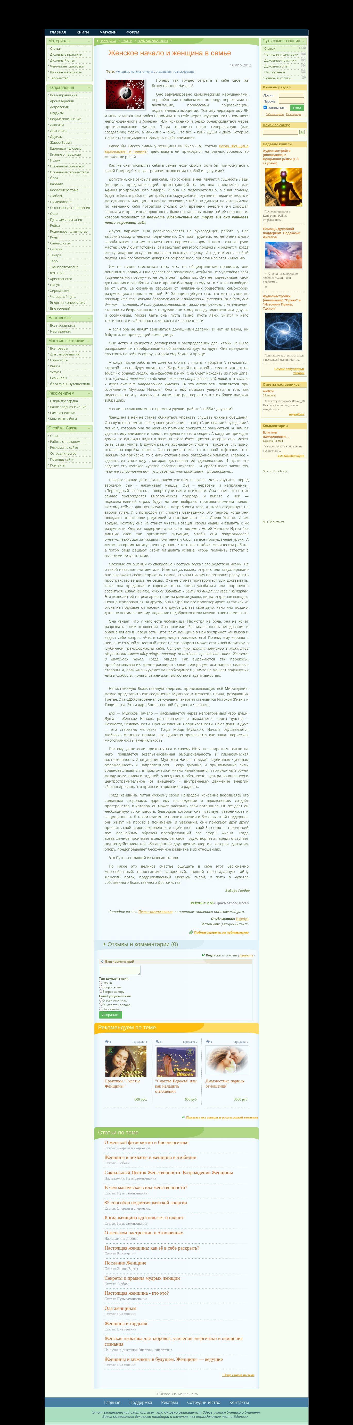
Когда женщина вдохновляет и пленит (144, 1217)
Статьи (55, 48)
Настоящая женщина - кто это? (137, 1293)
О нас (54, 435)
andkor (268, 391)
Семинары (58, 378)
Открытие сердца (64, 400)
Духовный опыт (63, 60)
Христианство (61, 278)
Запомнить (277, 107)
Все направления (63, 95)
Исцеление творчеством (69, 172)
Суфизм (56, 249)
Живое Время (61, 142)
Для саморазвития (64, 354)
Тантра (55, 255)
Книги (83, 32)
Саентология (60, 243)
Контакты (57, 465)
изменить (246, 955)
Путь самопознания (66, 219)
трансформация (184, 71)
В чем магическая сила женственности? (146, 1187)
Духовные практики (66, 54)
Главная (58, 32)
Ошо (54, 213)
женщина (122, 71)
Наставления (60, 331)
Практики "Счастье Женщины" (123, 1084)
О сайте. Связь (62, 428)
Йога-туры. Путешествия (70, 383)
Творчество (59, 78)
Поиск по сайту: (276, 125)
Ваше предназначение (68, 406)
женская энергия (142, 71)
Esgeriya (242, 918)
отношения (163, 71)
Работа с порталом (65, 441)
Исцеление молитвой (67, 166)
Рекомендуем (61, 393)
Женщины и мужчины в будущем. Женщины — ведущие (164, 1359)
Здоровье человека (65, 148)
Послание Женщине (125, 1263)
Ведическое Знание (65, 118)
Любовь (56, 195)
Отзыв (107, 983)
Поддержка (140, 1402)
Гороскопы (59, 360)
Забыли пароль (275, 114)
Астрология (59, 107)
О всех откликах (114, 1000)
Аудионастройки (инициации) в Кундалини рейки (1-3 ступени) (281, 157)
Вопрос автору (113, 991)
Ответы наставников (281, 384)
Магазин (108, 32)
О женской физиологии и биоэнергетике (146, 1142)
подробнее (296, 414)
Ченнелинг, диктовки (67, 66)
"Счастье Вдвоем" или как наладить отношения (175, 1086)
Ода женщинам (120, 1308)
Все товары (59, 348)
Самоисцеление (63, 412)
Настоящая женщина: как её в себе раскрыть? (152, 1248)
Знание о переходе (65, 154)
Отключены (111, 1009)
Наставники (59, 318)
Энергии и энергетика (67, 302)
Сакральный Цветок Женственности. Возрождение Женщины (169, 1172)
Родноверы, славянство (69, 231)
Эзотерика (108, 41)
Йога (54, 178)
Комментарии (275, 425)
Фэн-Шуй (57, 272)
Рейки (55, 225)
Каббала (56, 184)
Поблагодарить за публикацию (221, 932)
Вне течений (60, 308)
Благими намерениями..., (276, 434)
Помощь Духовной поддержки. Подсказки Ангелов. (281, 233)
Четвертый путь (63, 296)
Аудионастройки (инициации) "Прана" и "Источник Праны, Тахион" (282, 302)
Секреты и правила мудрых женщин (142, 1278)
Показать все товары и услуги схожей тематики (222, 1117)
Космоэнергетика (64, 190)
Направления (61, 87)
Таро (54, 261)
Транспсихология (64, 267)
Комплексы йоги (63, 418)
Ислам (55, 160)
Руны (54, 237)
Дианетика (58, 130)
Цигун (55, 284)
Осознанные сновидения (70, 207)
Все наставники (62, 325)
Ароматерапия (62, 101)
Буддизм (57, 113)
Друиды (56, 136)
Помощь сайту (62, 459)
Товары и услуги (277, 78)
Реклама (169, 1402)
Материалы (59, 41)
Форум (132, 32)
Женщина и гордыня (126, 1323)
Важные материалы (66, 72)
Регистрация (293, 114)
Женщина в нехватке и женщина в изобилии (150, 1157)
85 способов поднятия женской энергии (146, 1202)
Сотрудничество (63, 453)
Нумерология (61, 201)
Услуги (55, 372)
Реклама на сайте (64, 447)
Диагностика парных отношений (225, 1084)
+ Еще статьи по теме (238, 1375)
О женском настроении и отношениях (144, 1232)
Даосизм (57, 124)
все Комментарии (291, 455)
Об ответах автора (116, 1005)
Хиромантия (60, 290)
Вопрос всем (111, 987)
